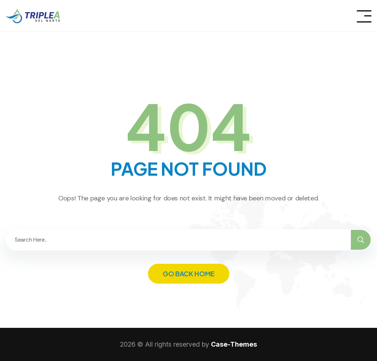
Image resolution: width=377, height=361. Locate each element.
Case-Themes (234, 344)
